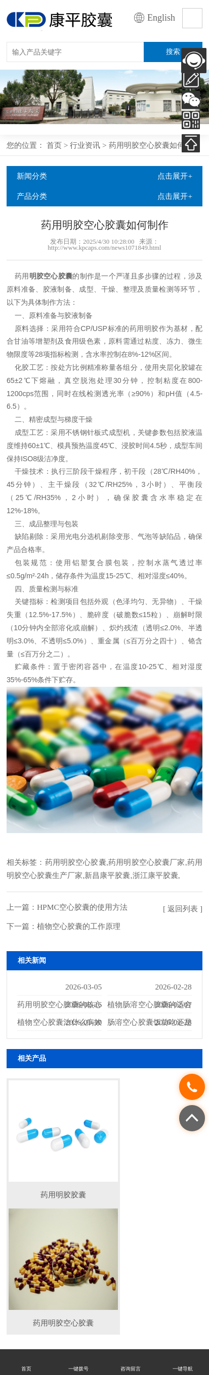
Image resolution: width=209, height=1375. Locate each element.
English (161, 18)
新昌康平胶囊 (107, 875)
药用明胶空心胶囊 (75, 862)
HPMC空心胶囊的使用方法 (82, 907)
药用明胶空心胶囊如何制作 (154, 145)
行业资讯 (85, 145)
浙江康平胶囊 (155, 875)
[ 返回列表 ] (182, 908)
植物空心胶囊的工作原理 (78, 926)
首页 (54, 145)
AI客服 (193, 60)
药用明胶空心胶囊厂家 (146, 862)
